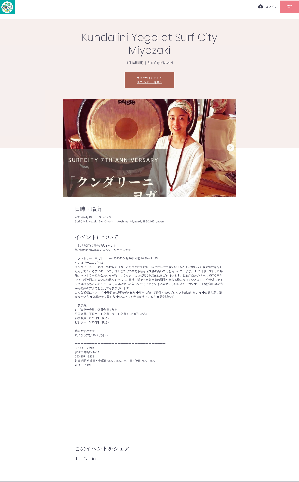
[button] (289, 7)
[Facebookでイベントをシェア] (76, 458)
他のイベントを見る (149, 82)
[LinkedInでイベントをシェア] (94, 458)
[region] (289, 7)
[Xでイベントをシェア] (85, 458)
